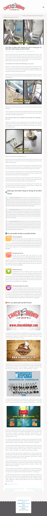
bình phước (8, 484)
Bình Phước (30, 63)
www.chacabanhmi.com (23, 509)
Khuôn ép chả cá (31, 51)
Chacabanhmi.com (21, 51)
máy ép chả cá (36, 68)
